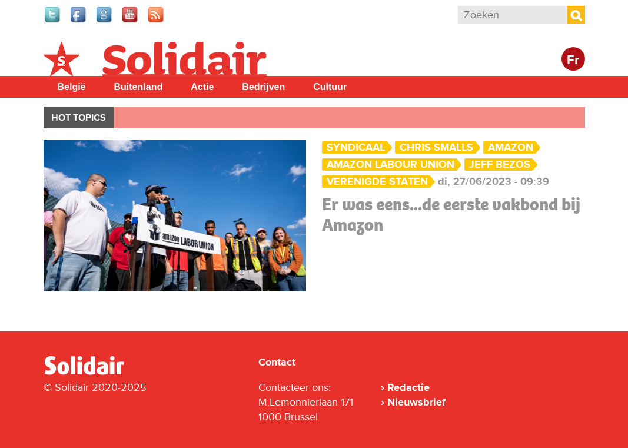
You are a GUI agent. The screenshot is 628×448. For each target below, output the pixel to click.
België (72, 87)
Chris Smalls (436, 147)
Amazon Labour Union (390, 164)
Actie (202, 87)
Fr (573, 60)
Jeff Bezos (499, 164)
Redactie (408, 387)
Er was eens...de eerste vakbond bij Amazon (451, 214)
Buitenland (138, 87)
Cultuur (330, 87)
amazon (510, 147)
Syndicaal (356, 147)
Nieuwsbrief (416, 402)
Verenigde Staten (377, 181)
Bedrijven (263, 87)
